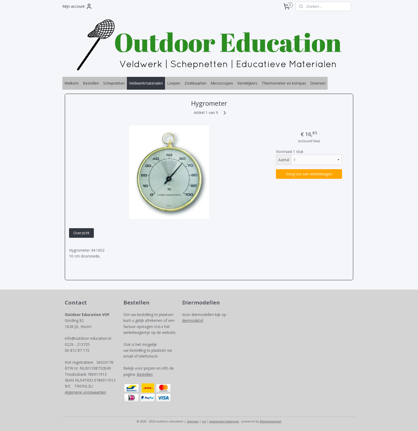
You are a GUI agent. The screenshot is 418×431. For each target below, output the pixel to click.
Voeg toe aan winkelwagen (309, 173)
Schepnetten (114, 83)
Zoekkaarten (195, 83)
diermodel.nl (192, 320)
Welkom (72, 83)
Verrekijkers (247, 83)
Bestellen (91, 83)
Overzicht (81, 232)
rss (204, 421)
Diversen (317, 83)
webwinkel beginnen (224, 421)
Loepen (173, 83)
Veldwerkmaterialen (146, 83)
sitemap (192, 421)
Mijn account (77, 6)
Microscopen (222, 83)
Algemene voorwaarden (85, 392)
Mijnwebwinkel (271, 421)
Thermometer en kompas (284, 83)
